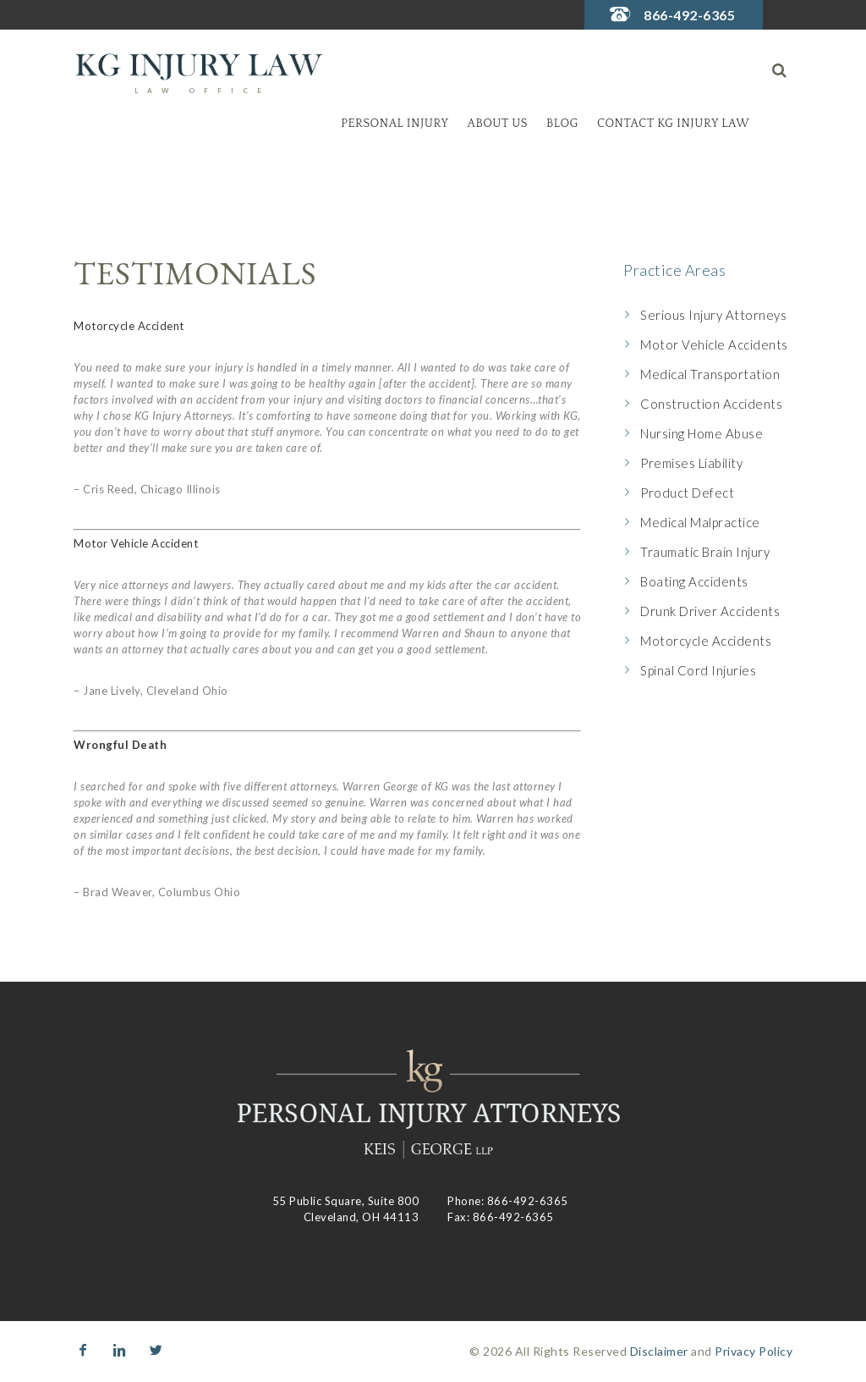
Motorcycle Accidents (705, 640)
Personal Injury (394, 123)
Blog (562, 123)
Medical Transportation (710, 374)
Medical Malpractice (700, 522)
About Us (498, 123)
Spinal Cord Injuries (698, 670)
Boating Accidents (694, 581)
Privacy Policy (753, 1351)
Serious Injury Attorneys (713, 314)
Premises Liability (691, 463)
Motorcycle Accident (129, 326)
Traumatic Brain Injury (705, 551)
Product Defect (687, 492)
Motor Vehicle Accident (136, 543)
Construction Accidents (711, 403)
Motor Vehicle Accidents (714, 344)
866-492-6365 (689, 15)
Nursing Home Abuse (701, 433)
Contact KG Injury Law (673, 123)
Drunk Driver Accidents (710, 611)
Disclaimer (659, 1351)
